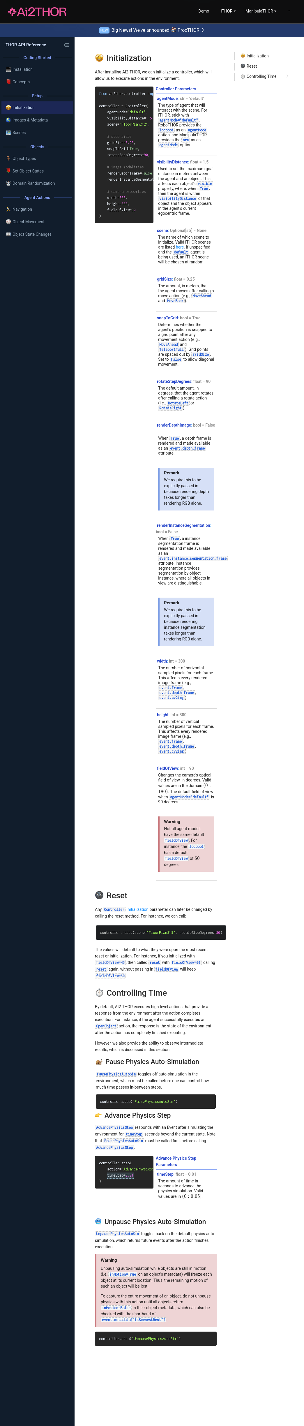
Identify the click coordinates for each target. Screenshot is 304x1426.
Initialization (126, 909)
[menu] (235, 10)
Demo (185, 11)
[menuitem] (185, 11)
